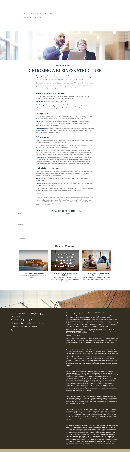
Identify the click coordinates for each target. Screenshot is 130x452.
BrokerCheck (102, 313)
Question (20, 224)
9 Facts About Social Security (33, 273)
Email (68, 213)
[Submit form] (22, 239)
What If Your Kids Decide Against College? (65, 274)
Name (19, 213)
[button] (34, 14)
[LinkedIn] (12, 329)
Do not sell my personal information (78, 332)
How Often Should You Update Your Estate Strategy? (96, 274)
